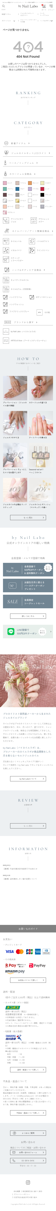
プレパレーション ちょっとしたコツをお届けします (15, 469)
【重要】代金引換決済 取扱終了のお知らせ (28, 867)
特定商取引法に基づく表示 (32, 1191)
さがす (3, 7)
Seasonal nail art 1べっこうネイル (41, 469)
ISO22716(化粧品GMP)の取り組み (25, 1197)
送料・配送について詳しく (28, 1069)
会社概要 (17, 1191)
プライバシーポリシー (22, 1194)
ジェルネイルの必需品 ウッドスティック (15, 504)
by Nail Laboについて (28, 778)
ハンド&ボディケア (46, 21)
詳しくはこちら (28, 616)
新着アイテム (6, 14)
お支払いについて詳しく (28, 980)
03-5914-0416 (28, 1160)
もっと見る (28, 517)
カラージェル (6, 21)
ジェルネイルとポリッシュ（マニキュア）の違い (41, 504)
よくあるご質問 (28, 1133)
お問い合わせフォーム (28, 1152)
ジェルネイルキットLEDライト (27, 14)
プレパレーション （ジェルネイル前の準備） (15, 402)
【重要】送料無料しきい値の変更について (28, 877)
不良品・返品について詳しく (28, 1113)
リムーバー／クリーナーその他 (28, 21)
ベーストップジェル (44, 14)
